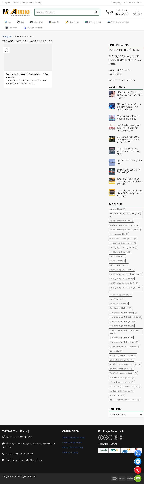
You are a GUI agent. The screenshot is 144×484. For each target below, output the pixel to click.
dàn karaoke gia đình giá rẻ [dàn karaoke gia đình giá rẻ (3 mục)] (123, 321)
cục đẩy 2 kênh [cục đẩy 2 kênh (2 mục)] (129, 247)
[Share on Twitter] (105, 437)
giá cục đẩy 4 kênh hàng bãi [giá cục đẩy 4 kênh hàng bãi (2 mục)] (123, 355)
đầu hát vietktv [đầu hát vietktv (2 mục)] (117, 395)
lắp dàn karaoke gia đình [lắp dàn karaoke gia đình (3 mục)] (121, 369)
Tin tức (16, 2)
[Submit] (96, 12)
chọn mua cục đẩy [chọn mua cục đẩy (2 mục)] (119, 234)
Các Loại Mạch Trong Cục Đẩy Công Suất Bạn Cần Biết (129, 182)
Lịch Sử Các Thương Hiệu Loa (130, 162)
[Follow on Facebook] (124, 3)
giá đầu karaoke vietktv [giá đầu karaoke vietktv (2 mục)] (121, 364)
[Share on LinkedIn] (121, 437)
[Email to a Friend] (110, 437)
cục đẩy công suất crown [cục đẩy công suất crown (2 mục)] (122, 278)
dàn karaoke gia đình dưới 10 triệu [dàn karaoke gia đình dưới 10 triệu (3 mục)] (125, 317)
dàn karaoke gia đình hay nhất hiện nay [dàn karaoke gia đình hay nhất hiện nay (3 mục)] (124, 331)
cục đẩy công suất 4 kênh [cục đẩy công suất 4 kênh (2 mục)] (122, 269)
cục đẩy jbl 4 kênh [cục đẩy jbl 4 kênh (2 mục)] (119, 303)
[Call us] (135, 3)
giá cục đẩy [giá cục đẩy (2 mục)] (116, 351)
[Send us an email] (132, 3)
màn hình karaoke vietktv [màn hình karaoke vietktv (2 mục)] (122, 382)
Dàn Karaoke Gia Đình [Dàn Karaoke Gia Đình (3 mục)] (120, 308)
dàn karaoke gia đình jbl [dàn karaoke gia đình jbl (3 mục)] (121, 337)
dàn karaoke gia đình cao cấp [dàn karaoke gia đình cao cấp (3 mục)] (123, 312)
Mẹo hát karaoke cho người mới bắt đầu (128, 117)
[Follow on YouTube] (140, 3)
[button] (109, 11)
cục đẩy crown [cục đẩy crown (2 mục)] (117, 261)
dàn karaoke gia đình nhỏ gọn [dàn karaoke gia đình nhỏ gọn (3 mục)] (124, 342)
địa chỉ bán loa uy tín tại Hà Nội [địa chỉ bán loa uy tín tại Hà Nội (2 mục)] (124, 400)
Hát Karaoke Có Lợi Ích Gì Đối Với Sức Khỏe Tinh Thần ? (129, 95)
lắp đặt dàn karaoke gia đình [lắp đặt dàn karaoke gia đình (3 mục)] (123, 373)
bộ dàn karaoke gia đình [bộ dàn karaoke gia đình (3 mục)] (121, 221)
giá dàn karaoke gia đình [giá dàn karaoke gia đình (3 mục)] (121, 360)
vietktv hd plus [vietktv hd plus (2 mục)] (132, 386)
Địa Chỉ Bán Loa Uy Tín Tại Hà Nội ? (128, 171)
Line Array (11, 27)
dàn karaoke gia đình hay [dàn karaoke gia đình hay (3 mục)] (122, 326)
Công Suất (36, 22)
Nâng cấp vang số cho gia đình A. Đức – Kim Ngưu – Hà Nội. (129, 107)
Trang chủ (6, 2)
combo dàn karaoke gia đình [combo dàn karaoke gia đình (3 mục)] (123, 238)
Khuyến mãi (27, 2)
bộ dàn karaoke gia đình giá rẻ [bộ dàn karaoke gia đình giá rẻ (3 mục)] (124, 225)
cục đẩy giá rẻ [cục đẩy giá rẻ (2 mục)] (117, 299)
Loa (7, 22)
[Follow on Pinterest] (138, 3)
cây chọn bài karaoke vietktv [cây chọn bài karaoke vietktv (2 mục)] (123, 243)
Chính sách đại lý (70, 452)
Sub (20, 22)
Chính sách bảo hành (72, 442)
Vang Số (54, 22)
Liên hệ (38, 2)
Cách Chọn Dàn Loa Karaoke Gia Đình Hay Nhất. (128, 151)
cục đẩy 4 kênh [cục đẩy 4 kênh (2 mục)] (117, 256)
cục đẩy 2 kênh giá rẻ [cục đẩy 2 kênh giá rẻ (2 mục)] (120, 252)
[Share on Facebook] (100, 437)
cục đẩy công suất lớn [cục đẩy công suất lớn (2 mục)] (120, 295)
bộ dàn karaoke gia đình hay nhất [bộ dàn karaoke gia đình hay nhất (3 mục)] (125, 230)
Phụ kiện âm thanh (32, 27)
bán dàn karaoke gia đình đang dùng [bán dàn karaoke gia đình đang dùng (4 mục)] (125, 214)
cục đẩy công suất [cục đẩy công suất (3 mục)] (119, 265)
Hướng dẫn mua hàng (72, 447)
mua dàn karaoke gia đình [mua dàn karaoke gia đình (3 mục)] (122, 377)
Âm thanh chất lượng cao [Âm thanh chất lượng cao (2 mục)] (121, 391)
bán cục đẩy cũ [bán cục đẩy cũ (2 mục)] (117, 209)
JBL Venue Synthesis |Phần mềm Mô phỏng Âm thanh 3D (128, 140)
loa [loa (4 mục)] (137, 364)
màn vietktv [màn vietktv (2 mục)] (116, 386)
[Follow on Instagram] (127, 3)
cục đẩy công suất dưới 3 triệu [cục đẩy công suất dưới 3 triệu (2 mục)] (124, 283)
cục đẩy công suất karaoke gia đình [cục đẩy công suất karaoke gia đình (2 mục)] (125, 288)
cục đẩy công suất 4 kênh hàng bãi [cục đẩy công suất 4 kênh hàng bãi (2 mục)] (126, 274)
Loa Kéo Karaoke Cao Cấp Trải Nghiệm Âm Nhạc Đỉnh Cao (128, 128)
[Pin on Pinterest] (116, 437)
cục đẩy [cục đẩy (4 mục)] (114, 247)
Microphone (72, 22)
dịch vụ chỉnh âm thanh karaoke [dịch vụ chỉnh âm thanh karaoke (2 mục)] (124, 346)
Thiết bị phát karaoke (118, 22)
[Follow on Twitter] (130, 3)
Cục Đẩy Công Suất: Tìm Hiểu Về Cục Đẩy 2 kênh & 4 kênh (129, 193)
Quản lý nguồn (93, 22)
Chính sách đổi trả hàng (73, 437)
